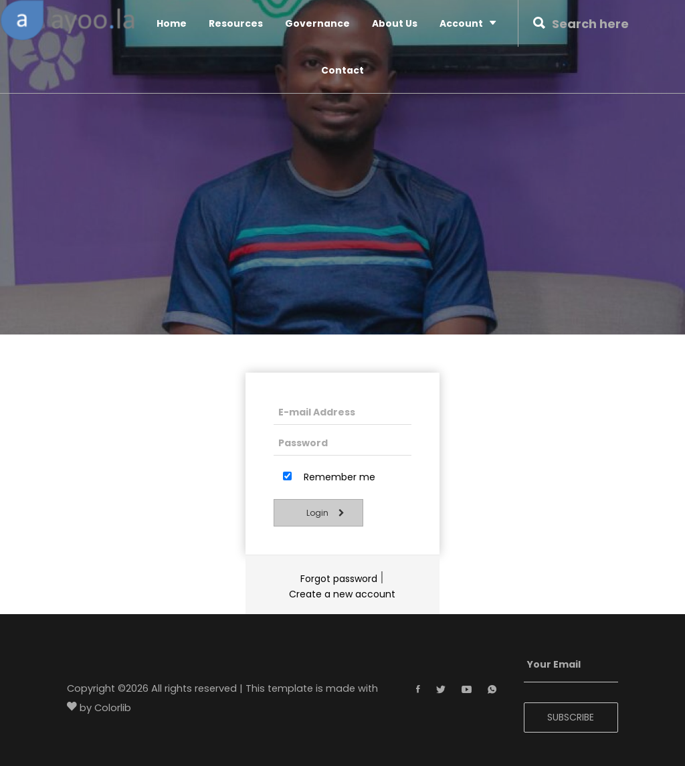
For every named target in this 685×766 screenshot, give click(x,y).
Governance (317, 23)
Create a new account (342, 594)
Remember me (329, 477)
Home (172, 23)
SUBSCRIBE (570, 717)
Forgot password (338, 579)
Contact (342, 70)
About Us (394, 23)
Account (467, 23)
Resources (236, 23)
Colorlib (112, 708)
